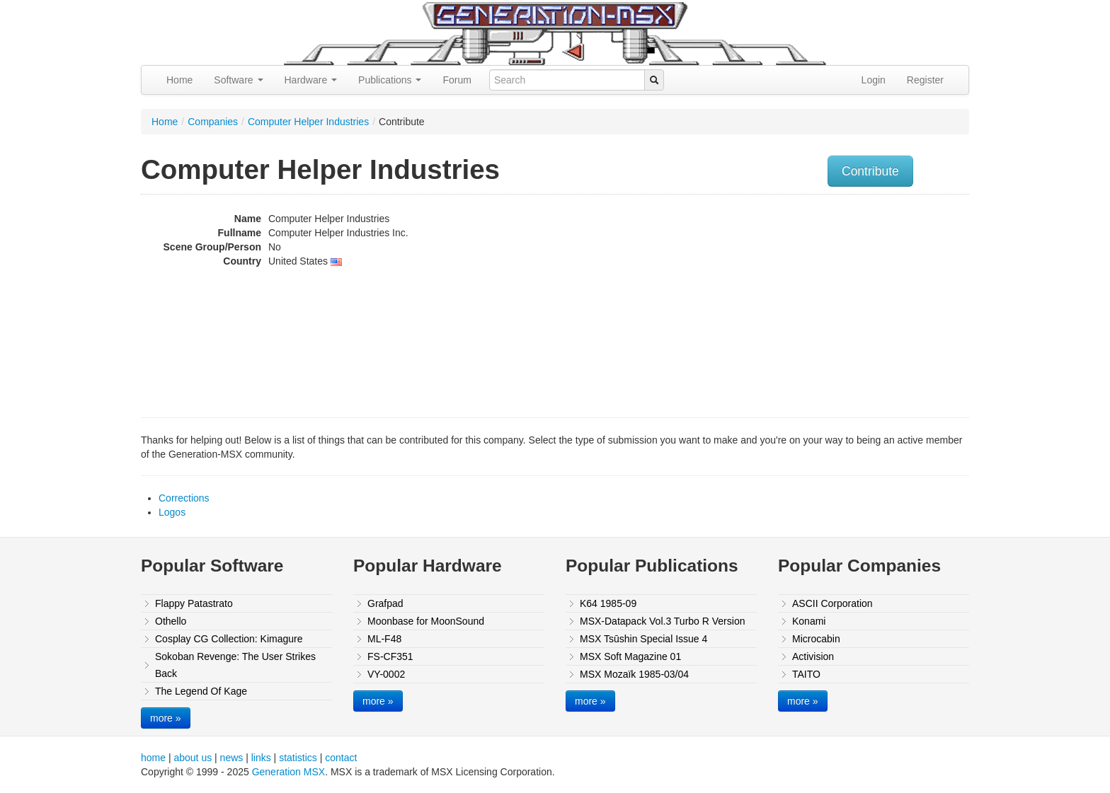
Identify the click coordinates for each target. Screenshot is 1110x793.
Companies (213, 121)
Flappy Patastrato (194, 603)
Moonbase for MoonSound (425, 621)
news (232, 757)
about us (192, 757)
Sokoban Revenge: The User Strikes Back (235, 665)
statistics (298, 757)
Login (874, 80)
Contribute (870, 171)
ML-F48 (384, 638)
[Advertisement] (826, 301)
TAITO (806, 674)
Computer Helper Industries (308, 121)
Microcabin (816, 638)
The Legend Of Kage (201, 691)
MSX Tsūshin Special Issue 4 (643, 638)
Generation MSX (289, 771)
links (261, 757)
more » (165, 718)
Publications (389, 80)
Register (925, 80)
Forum (456, 80)
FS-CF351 (390, 656)
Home (179, 80)
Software (238, 80)
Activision (813, 656)
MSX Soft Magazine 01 (630, 656)
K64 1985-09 (608, 603)
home (153, 757)
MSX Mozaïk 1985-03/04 (634, 674)
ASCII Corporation (832, 603)
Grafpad (385, 603)
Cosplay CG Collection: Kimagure (229, 638)
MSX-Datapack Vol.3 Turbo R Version (662, 621)
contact (341, 757)
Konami (808, 621)
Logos (172, 512)
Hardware (311, 80)
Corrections (184, 498)
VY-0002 (386, 674)
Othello (170, 621)
